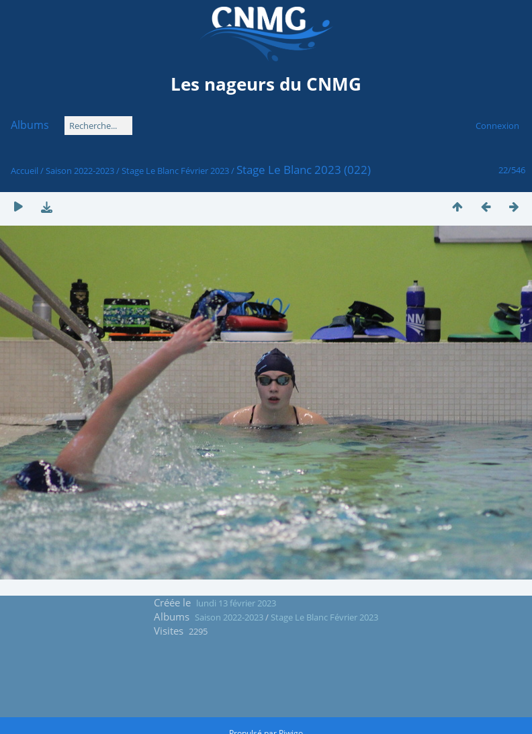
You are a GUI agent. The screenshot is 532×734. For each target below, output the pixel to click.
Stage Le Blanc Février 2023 (175, 171)
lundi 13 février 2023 (236, 603)
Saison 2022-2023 (80, 171)
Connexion (497, 126)
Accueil (24, 171)
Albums (30, 125)
